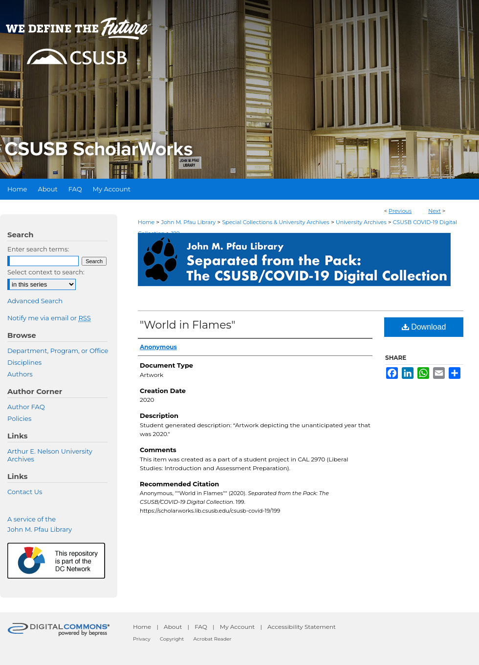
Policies (19, 418)
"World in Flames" (187, 325)
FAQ (201, 626)
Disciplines (24, 362)
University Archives (361, 222)
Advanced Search (35, 301)
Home (146, 222)
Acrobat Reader (213, 639)
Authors (20, 374)
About (173, 626)
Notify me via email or (49, 318)
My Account (237, 626)
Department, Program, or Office (57, 350)
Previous (400, 211)
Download (424, 327)
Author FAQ (26, 407)
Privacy (142, 639)
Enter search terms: (38, 249)
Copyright (172, 639)
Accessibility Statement (301, 626)
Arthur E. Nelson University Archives (49, 455)
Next (434, 211)
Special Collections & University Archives (275, 222)
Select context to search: (46, 272)
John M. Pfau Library (188, 222)
